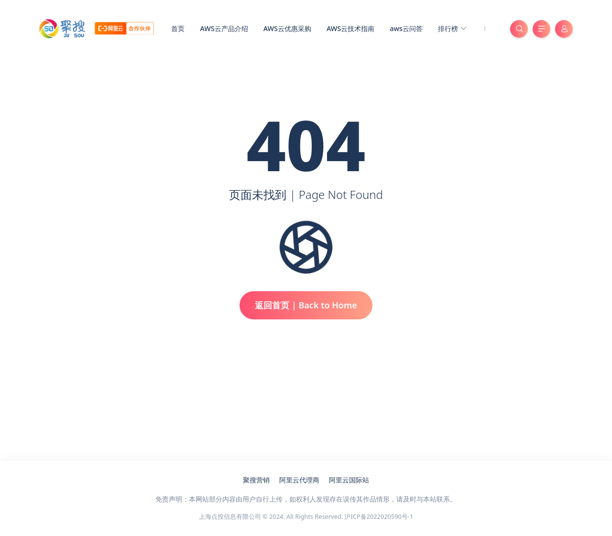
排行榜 (452, 29)
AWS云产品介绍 (224, 28)
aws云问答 (406, 28)
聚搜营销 (256, 479)
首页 (178, 28)
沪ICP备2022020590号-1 (378, 516)
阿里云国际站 (349, 479)
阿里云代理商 (299, 479)
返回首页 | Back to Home (306, 305)
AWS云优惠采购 (287, 28)
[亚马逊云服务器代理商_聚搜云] (96, 27)
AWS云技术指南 (350, 28)
